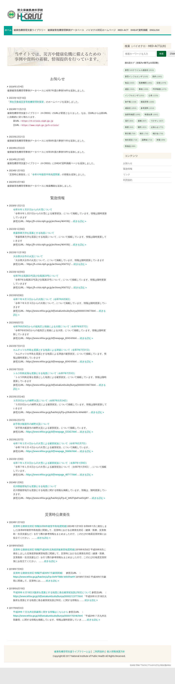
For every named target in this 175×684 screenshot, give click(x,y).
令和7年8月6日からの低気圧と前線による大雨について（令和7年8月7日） (51, 326)
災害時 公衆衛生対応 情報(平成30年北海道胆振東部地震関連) (44, 549)
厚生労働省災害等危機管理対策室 (27, 102)
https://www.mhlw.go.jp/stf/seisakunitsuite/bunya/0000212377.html (48, 596)
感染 (130, 89)
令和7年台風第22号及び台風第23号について (35, 275)
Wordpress (165, 665)
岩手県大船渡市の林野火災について (31, 423)
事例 (143, 89)
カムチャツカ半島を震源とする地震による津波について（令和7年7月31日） (52, 349)
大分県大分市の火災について (28, 256)
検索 (161, 53)
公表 (153, 95)
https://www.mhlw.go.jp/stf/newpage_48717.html (51, 474)
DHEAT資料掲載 (139, 30)
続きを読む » (79, 221)
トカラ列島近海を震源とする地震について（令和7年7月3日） (44, 373)
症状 (161, 83)
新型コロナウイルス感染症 (139, 70)
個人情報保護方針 (116, 651)
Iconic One (135, 665)
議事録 (147, 140)
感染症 (130, 108)
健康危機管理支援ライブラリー (29, 30)
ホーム (8, 30)
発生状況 (131, 140)
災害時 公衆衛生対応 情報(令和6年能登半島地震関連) (40, 525)
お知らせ (157, 127)
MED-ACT (123, 30)
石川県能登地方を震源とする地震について (34, 486)
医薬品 (130, 146)
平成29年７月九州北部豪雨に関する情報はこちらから (40, 611)
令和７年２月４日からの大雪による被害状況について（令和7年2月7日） (50, 443)
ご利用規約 (98, 651)
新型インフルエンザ (136, 76)
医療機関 (145, 83)
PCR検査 (159, 89)
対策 (161, 140)
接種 (142, 121)
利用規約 (127, 180)
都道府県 (147, 102)
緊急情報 (127, 168)
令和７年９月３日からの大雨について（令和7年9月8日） (42, 299)
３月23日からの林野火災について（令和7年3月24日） (41, 400)
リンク (126, 174)
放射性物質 (132, 114)
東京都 (130, 133)
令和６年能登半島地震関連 (46, 174)
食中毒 (130, 102)
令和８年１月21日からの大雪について (32, 209)
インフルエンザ (134, 95)
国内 (157, 76)
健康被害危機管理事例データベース (66, 30)
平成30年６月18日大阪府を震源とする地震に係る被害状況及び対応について (52, 592)
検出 (144, 133)
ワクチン (157, 121)
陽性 (142, 127)
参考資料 (147, 108)
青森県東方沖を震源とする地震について (33, 232)
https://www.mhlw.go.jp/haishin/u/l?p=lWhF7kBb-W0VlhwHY (44, 576)
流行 (129, 121)
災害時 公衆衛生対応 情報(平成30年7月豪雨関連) (38, 572)
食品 (130, 83)
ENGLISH (154, 30)
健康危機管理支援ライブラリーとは (72, 651)
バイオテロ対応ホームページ (101, 30)
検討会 (158, 133)
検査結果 (151, 114)
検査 (129, 127)
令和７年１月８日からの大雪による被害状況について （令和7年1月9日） (50, 462)
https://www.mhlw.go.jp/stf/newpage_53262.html (51, 431)
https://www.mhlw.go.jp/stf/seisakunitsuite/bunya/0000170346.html (48, 615)
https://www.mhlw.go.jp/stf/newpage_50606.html (51, 451)
